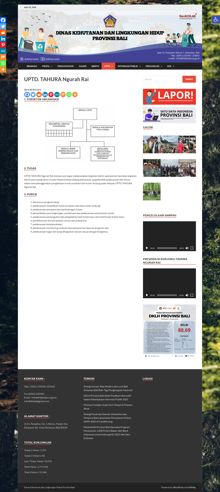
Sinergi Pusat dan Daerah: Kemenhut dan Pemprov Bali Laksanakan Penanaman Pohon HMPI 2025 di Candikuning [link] (107, 418)
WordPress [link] (178, 487)
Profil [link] (46, 66)
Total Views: (30, 466)
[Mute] (187, 248)
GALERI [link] (82, 66)
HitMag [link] (191, 487)
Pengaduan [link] (152, 66)
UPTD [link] (107, 66)
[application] (169, 236)
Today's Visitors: (33, 455)
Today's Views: (32, 450)
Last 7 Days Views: (34, 461)
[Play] (147, 248)
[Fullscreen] (191, 248)
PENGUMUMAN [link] (66, 66)
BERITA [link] (95, 66)
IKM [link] (169, 66)
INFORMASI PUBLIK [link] (128, 66)
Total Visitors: (31, 472)
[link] (216, 19)
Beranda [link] (32, 66)
